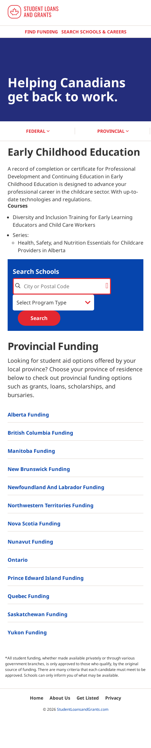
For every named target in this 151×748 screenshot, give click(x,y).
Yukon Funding (27, 632)
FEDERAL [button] (38, 131)
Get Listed (88, 698)
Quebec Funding (28, 596)
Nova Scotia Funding (34, 523)
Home (36, 698)
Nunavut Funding (30, 541)
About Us (60, 698)
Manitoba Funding (31, 450)
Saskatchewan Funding (37, 614)
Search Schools (36, 271)
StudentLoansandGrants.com (82, 709)
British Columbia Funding (40, 432)
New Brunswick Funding (39, 469)
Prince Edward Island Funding (46, 577)
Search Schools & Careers (94, 32)
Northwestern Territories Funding (50, 505)
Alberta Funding (28, 414)
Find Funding (41, 32)
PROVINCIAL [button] (113, 131)
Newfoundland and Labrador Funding (56, 487)
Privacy (113, 698)
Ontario (18, 559)
